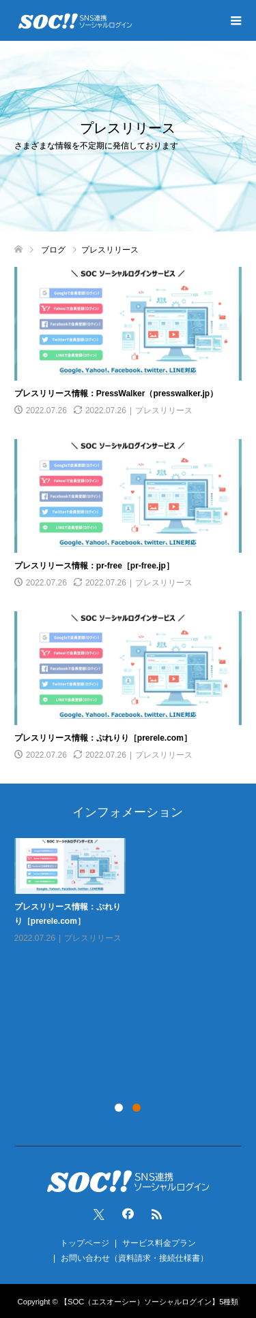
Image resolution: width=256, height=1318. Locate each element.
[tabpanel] (131, 900)
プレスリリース (164, 410)
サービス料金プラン (159, 1243)
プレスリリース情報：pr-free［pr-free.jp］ (94, 565)
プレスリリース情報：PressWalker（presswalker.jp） (116, 393)
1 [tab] (119, 1108)
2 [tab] (136, 1108)
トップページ (84, 1243)
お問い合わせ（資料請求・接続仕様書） (134, 1258)
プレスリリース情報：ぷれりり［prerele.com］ (103, 738)
